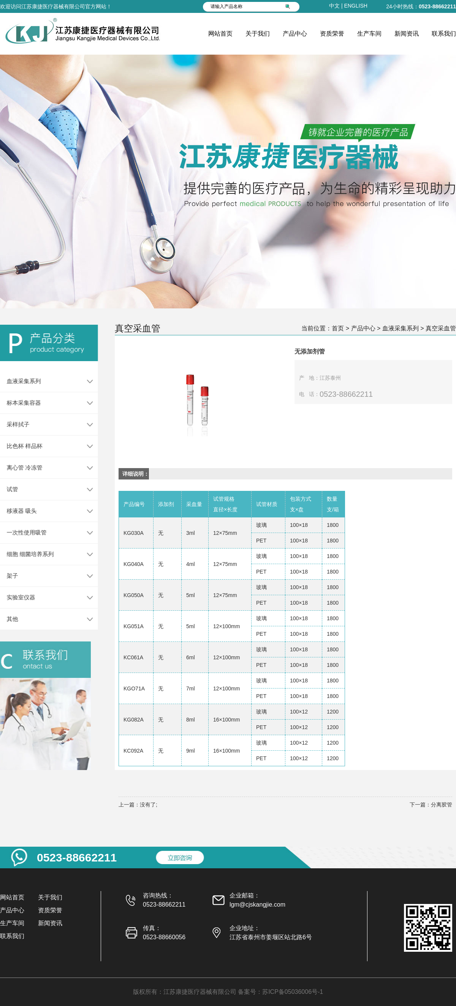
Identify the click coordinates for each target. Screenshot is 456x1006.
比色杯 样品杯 (21, 446)
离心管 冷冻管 (21, 467)
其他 (9, 619)
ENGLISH (355, 6)
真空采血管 (441, 328)
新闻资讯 (406, 33)
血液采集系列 (20, 381)
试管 (9, 489)
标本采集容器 (20, 402)
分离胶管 (441, 805)
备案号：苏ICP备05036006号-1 (280, 992)
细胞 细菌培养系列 (27, 554)
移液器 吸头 (18, 511)
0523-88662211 (437, 6)
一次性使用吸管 (23, 532)
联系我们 (444, 33)
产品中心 (295, 33)
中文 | (336, 6)
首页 (338, 328)
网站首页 (220, 33)
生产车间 (369, 33)
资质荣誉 (332, 33)
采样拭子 (14, 424)
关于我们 (257, 33)
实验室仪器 (17, 597)
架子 (9, 575)
